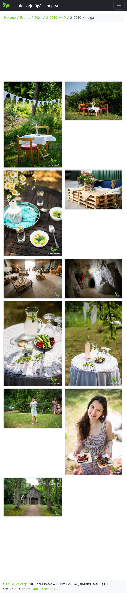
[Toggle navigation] (119, 6)
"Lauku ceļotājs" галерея (30, 5)
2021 (38, 17)
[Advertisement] (63, 52)
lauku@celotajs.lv (45, 589)
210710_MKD (56, 17)
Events (25, 17)
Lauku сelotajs (16, 584)
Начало (10, 17)
